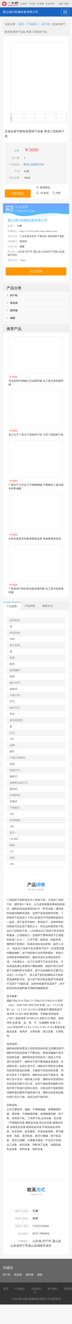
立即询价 (17, 193)
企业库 (23, 3)
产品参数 (12, 606)
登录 (66, 3)
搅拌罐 (12, 310)
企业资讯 (50, 3)
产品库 (32, 3)
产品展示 (32, 24)
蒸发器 (12, 303)
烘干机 (46, 24)
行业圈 (40, 3)
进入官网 (36, 271)
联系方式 (47, 606)
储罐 (11, 318)
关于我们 (52, 1288)
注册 (60, 3)
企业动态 (36, 1288)
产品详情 (30, 606)
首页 (21, 24)
